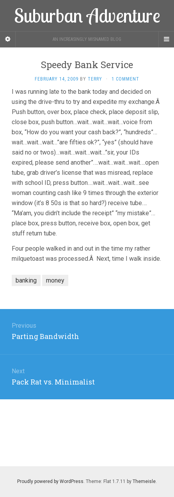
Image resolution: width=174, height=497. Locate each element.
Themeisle (144, 481)
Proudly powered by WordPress (50, 481)
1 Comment (125, 79)
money (55, 280)
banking (26, 280)
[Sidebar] (8, 39)
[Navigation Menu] (166, 39)
